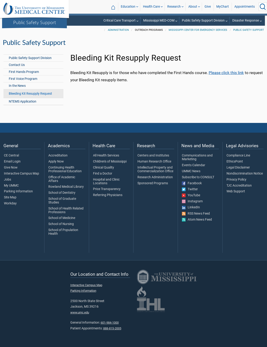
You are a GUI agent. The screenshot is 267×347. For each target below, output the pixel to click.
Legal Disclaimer (238, 167)
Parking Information (18, 191)
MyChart (222, 7)
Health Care (151, 7)
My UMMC (11, 186)
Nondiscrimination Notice (245, 173)
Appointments (244, 7)
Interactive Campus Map (21, 173)
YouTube (191, 195)
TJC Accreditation (239, 186)
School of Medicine (61, 218)
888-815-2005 (112, 328)
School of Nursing (61, 224)
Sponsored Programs (152, 183)
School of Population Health (63, 232)
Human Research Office (154, 161)
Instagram (192, 201)
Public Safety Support (34, 22)
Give (208, 7)
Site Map (10, 197)
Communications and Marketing (197, 157)
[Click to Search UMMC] (263, 7)
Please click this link (226, 72)
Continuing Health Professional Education (65, 169)
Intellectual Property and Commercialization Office (155, 169)
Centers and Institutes (153, 155)
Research (174, 7)
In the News (17, 86)
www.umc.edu (79, 312)
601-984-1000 (110, 322)
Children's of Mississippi (110, 161)
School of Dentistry (61, 193)
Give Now (11, 167)
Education (128, 7)
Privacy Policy (236, 179)
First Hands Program (24, 72)
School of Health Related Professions (66, 210)
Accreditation (58, 155)
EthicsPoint (235, 161)
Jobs (7, 179)
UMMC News (191, 171)
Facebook (192, 183)
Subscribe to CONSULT (198, 177)
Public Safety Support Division (203, 20)
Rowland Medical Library (66, 187)
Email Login (12, 161)
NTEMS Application (22, 101)
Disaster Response (245, 20)
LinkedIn (191, 207)
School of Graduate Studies (62, 200)
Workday (10, 203)
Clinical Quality (103, 167)
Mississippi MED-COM (158, 20)
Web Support (236, 191)
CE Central (11, 155)
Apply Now (56, 161)
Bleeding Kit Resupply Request (30, 94)
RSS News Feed (196, 214)
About (192, 7)
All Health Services (106, 155)
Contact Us (17, 65)
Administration (118, 29)
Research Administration (155, 177)
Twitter (190, 189)
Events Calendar (193, 165)
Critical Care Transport (119, 20)
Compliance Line (238, 155)
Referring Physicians (107, 195)
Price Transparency (107, 189)
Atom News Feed (197, 220)
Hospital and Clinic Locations (106, 181)
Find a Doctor (102, 173)
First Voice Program (23, 79)
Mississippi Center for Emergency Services (198, 29)
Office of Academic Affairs (61, 179)
